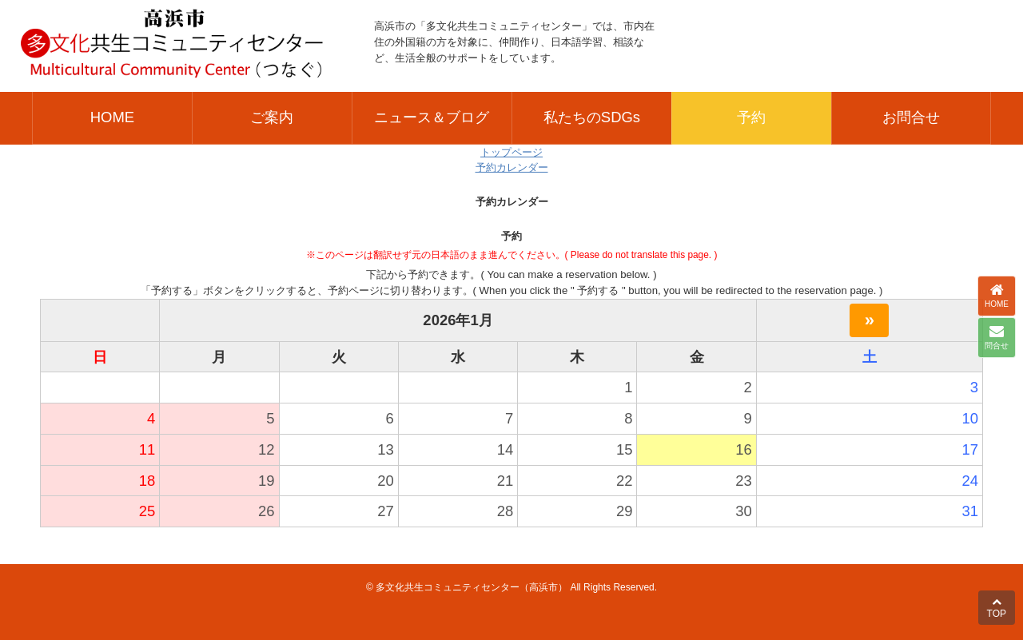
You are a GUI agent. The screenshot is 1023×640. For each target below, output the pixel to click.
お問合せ (911, 117)
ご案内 (271, 117)
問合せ (997, 337)
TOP (996, 608)
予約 (751, 117)
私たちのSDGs (591, 117)
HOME (112, 117)
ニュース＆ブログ (431, 117)
